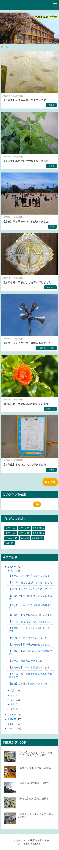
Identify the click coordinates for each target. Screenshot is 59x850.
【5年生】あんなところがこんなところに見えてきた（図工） (35, 754)
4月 (13, 695)
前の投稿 (50, 482)
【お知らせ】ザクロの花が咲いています (26, 404)
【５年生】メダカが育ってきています (24, 100)
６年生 (36, 533)
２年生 (51, 469)
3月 (13, 699)
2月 (13, 704)
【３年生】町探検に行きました (25, 660)
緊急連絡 (36, 538)
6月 (13, 570)
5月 (13, 690)
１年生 (51, 166)
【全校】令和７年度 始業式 (33, 783)
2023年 (12, 724)
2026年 (12, 566)
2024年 (12, 719)
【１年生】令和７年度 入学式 (34, 767)
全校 (52, 226)
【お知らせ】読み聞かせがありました (29, 644)
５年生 (51, 105)
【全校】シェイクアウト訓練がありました (27, 343)
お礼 (23, 538)
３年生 (36, 528)
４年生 (8, 533)
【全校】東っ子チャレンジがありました (26, 221)
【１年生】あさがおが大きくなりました (26, 161)
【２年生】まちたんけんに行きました (24, 464)
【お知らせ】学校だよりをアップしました (27, 282)
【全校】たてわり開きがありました (28, 637)
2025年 (12, 714)
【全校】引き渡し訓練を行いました (28, 683)
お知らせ (50, 287)
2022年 (12, 728)
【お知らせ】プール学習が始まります (29, 667)
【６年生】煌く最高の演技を (33, 798)
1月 (13, 708)
